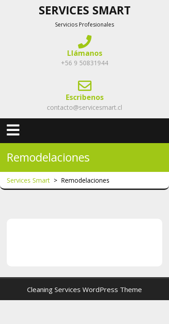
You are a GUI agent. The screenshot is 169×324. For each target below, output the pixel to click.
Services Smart (85, 10)
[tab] (13, 130)
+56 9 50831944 (84, 62)
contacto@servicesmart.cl (84, 107)
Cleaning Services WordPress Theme (84, 289)
